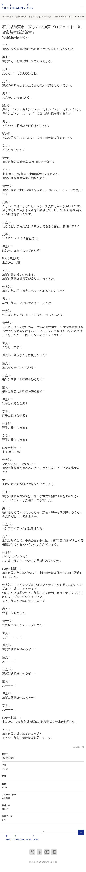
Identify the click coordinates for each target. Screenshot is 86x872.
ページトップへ (81, 832)
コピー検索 (6, 17)
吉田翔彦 (6, 798)
